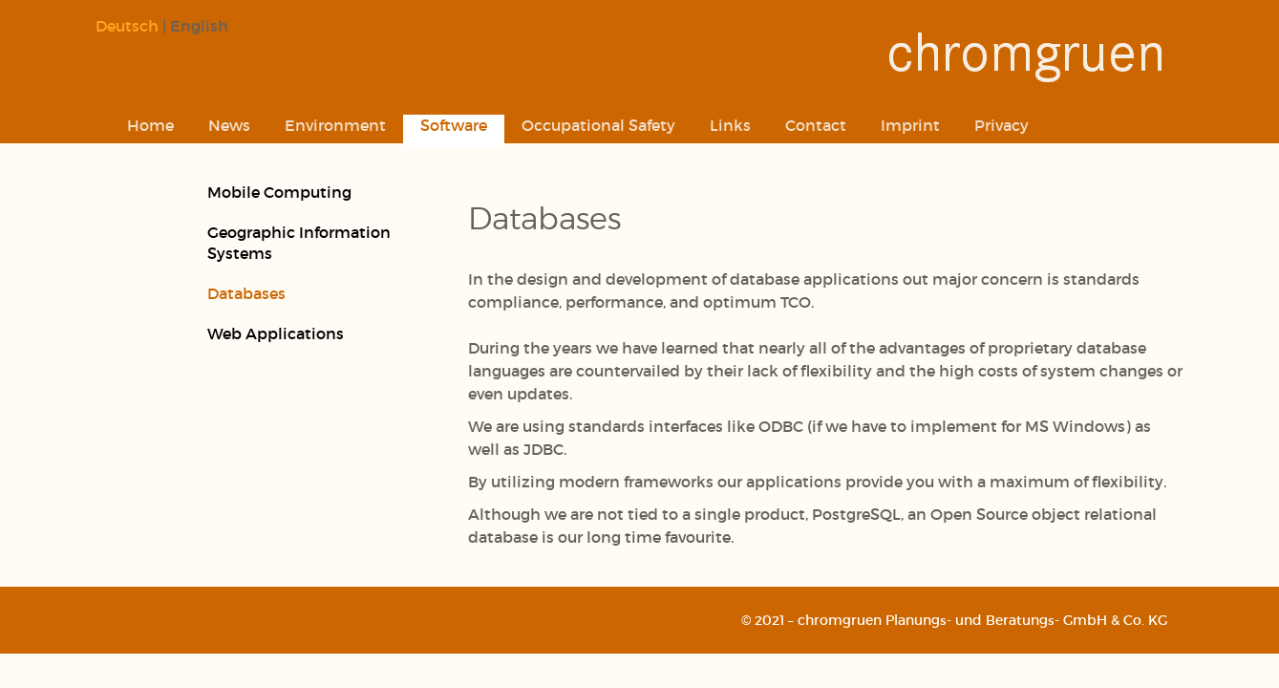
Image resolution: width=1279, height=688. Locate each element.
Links (730, 125)
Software (453, 125)
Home (150, 125)
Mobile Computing (279, 192)
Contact (815, 125)
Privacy (1001, 125)
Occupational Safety (598, 125)
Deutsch (127, 25)
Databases (246, 293)
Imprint (910, 125)
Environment (335, 125)
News (229, 125)
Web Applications (275, 333)
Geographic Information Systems (299, 242)
